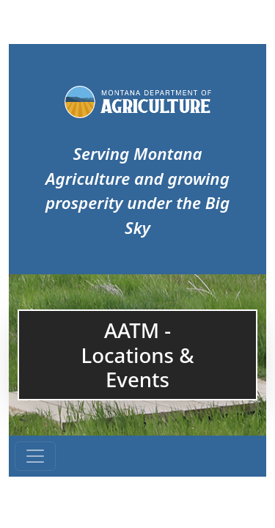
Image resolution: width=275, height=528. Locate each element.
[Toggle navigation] (35, 456)
